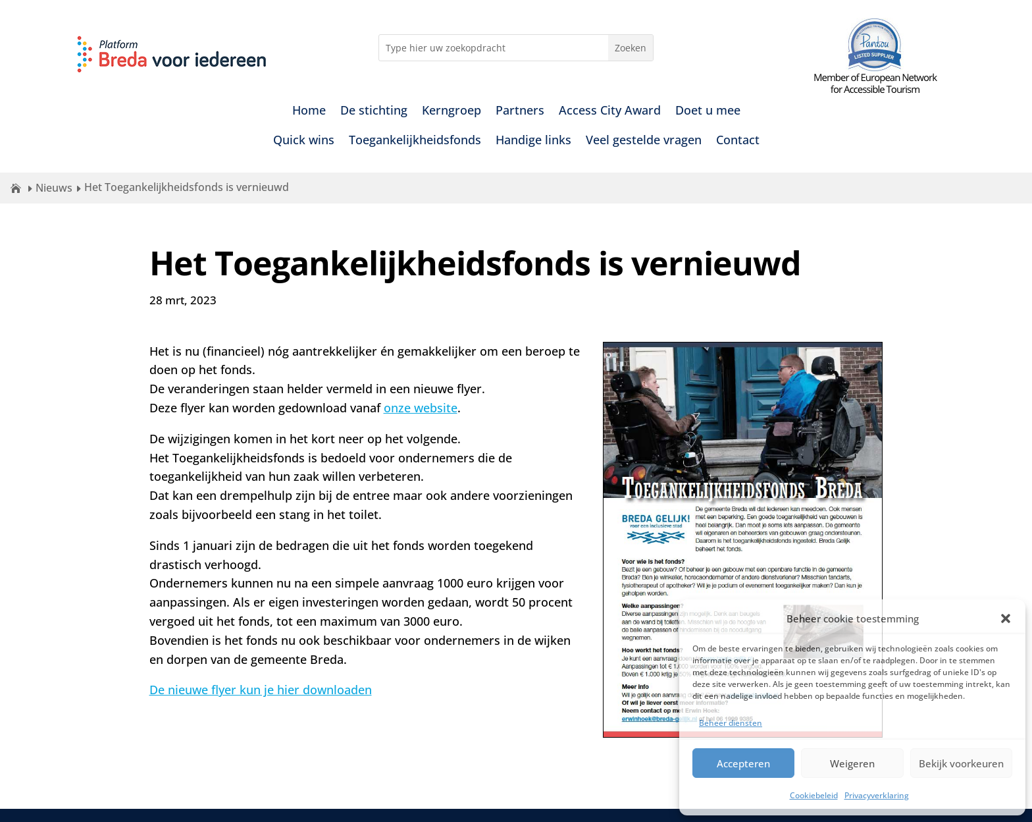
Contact (738, 141)
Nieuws (54, 187)
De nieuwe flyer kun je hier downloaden (260, 690)
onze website (420, 408)
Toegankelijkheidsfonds (415, 141)
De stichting (373, 111)
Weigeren (852, 763)
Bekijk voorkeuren (961, 763)
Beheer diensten (730, 722)
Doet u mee (707, 111)
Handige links (533, 141)
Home (309, 111)
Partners (520, 111)
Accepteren (743, 763)
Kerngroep (451, 111)
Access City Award (610, 111)
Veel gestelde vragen (644, 141)
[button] (1005, 618)
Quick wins (303, 141)
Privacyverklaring (876, 795)
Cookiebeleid (814, 795)
